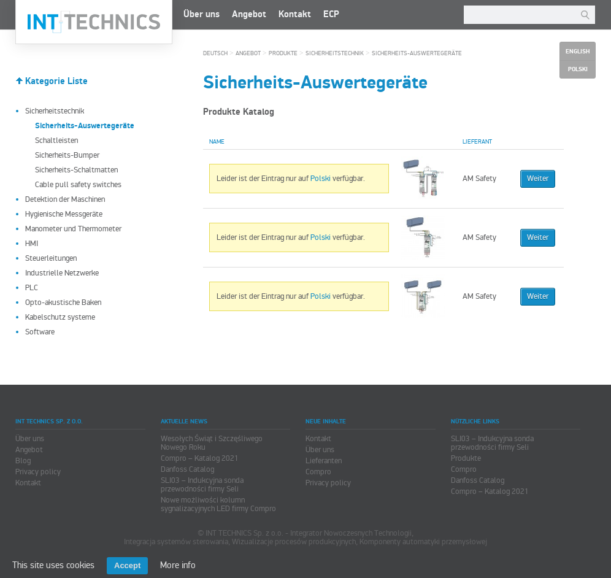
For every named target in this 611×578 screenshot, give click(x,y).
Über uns (201, 14)
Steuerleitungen (51, 258)
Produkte (283, 53)
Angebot (249, 14)
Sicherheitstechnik (54, 111)
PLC (31, 288)
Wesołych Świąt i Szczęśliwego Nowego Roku (212, 443)
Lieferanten (324, 461)
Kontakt (295, 14)
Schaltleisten (56, 140)
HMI (31, 244)
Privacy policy (38, 472)
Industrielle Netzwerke (62, 273)
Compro (318, 472)
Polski (320, 178)
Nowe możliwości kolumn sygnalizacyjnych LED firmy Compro (218, 504)
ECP (331, 14)
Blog (23, 461)
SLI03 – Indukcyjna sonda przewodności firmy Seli (202, 485)
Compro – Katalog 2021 (200, 458)
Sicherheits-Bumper (67, 155)
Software (40, 332)
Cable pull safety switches (78, 185)
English (578, 51)
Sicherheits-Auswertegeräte (417, 53)
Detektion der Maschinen (65, 199)
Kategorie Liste (56, 81)
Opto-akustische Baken (63, 302)
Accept (127, 565)
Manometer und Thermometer (73, 229)
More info (178, 565)
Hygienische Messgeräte (63, 214)
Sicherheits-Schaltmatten (76, 170)
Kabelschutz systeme (60, 317)
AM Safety (479, 178)
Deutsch (215, 53)
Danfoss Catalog (187, 469)
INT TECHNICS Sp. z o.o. (93, 22)
